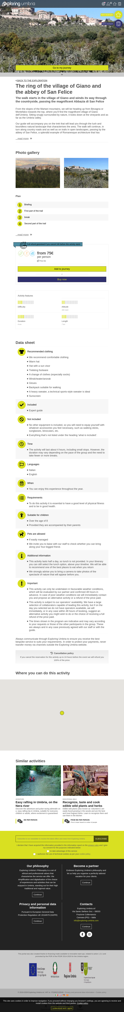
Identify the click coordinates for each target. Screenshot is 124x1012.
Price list (41, 261)
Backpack (119, 4)
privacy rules (93, 845)
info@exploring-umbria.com (86, 920)
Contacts (86, 904)
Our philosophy (38, 866)
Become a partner (86, 866)
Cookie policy (101, 992)
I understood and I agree (62, 1008)
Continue (38, 894)
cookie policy (84, 854)
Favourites (115, 4)
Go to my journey (62, 67)
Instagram (89, 934)
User (109, 4)
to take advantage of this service (63, 851)
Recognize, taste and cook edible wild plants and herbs (82, 804)
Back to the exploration (31, 80)
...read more (22, 138)
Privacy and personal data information (37, 905)
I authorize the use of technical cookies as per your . (64, 854)
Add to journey (62, 269)
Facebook (82, 934)
